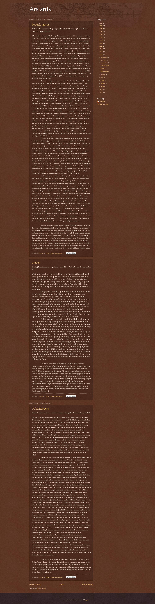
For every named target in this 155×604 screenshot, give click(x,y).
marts (103, 80)
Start (61, 584)
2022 (101, 34)
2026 (101, 23)
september (104, 63)
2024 (101, 29)
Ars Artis (102, 101)
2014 (101, 90)
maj (102, 77)
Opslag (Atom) (41, 588)
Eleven (36, 262)
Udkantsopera (40, 408)
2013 (101, 93)
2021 (101, 37)
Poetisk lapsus (40, 24)
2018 (101, 46)
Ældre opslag (87, 584)
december (104, 57)
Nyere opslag (34, 584)
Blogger (86, 600)
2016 (101, 52)
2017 (101, 49)
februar (103, 83)
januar (103, 86)
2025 (101, 26)
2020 (101, 40)
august (103, 75)
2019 (101, 43)
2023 (101, 31)
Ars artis (40, 9)
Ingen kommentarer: (57, 253)
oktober (103, 60)
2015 (101, 55)
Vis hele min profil (102, 104)
